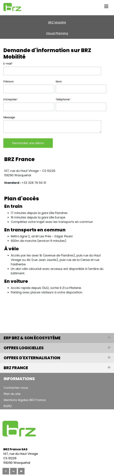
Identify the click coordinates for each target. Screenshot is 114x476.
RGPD (8, 406)
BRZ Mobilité (57, 22)
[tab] (57, 379)
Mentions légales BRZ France (25, 400)
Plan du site (12, 394)
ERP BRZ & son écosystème (32, 338)
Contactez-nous (16, 388)
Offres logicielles (24, 348)
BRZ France (16, 368)
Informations (19, 378)
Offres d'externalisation (32, 358)
